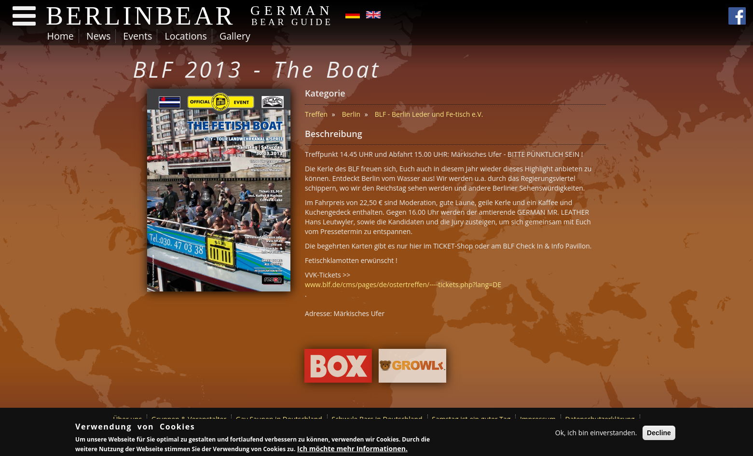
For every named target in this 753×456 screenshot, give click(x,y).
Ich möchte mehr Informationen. (352, 448)
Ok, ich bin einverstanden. (596, 432)
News (98, 35)
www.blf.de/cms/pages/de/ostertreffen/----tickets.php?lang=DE (403, 284)
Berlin (351, 114)
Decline (659, 433)
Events (137, 35)
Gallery (234, 35)
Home (60, 35)
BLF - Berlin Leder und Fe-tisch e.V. (429, 114)
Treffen (316, 114)
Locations (185, 35)
